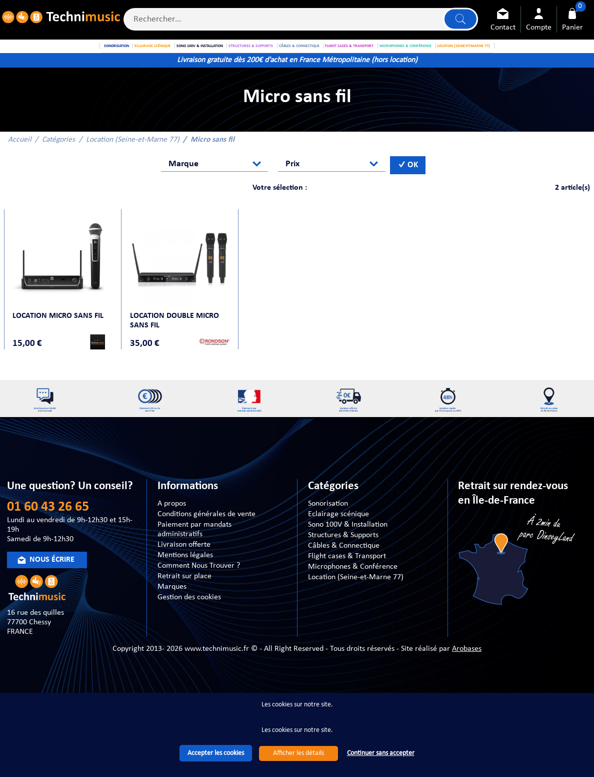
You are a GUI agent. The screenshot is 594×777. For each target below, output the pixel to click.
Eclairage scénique (338, 547)
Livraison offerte (184, 578)
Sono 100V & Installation (348, 558)
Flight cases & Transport (347, 589)
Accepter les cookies (216, 753)
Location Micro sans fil (60, 337)
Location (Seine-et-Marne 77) (133, 165)
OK (408, 190)
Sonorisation (328, 537)
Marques (172, 620)
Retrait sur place (185, 609)
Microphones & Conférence (353, 600)
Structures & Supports (343, 568)
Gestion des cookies (189, 630)
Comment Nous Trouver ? (199, 599)
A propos (172, 537)
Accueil (20, 165)
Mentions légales (185, 588)
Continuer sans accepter (380, 753)
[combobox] (214, 189)
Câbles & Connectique (344, 579)
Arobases (467, 682)
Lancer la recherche (458, 21)
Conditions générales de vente (207, 547)
